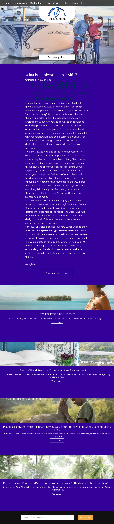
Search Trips (53, 3)
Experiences (20, 3)
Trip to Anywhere (57, 57)
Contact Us (77, 3)
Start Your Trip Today (57, 273)
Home (7, 3)
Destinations (36, 3)
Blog (66, 3)
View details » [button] (57, 323)
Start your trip (85, 517)
